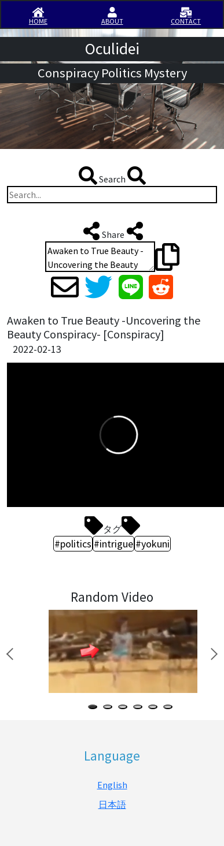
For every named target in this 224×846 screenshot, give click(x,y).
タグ (112, 525)
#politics (72, 543)
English (112, 785)
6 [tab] (170, 708)
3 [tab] (125, 708)
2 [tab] (110, 708)
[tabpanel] (121, 652)
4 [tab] (140, 708)
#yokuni (152, 543)
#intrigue (113, 543)
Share (112, 231)
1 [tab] (95, 708)
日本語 (112, 804)
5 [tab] (155, 708)
